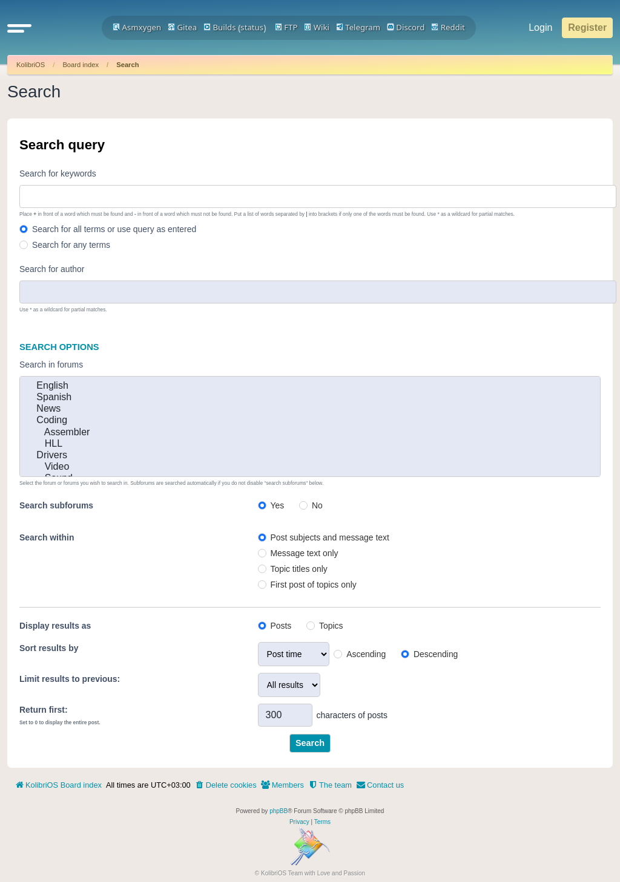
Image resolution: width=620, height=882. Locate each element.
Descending (436, 654)
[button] (19, 28)
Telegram (358, 27)
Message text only (304, 553)
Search (127, 64)
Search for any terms (71, 245)
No (317, 505)
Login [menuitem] (540, 27)
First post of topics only (313, 584)
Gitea (182, 27)
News (310, 409)
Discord (406, 27)
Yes (277, 505)
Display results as (55, 626)
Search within (46, 537)
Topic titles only (298, 569)
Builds (219, 27)
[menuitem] (226, 785)
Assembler (310, 432)
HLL (310, 444)
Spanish (310, 397)
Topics (331, 626)
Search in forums (51, 364)
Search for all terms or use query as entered (114, 229)
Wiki (316, 27)
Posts (280, 626)
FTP (286, 27)
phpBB (278, 811)
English (310, 386)
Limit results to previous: (69, 679)
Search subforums (56, 505)
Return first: (43, 710)
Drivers (310, 455)
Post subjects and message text (329, 537)
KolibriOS (30, 64)
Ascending (366, 654)
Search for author (51, 269)
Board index (80, 64)
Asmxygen (137, 27)
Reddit (448, 27)
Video (310, 467)
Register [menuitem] (587, 27)
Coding (310, 420)
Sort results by (48, 648)
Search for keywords (57, 173)
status (251, 27)
